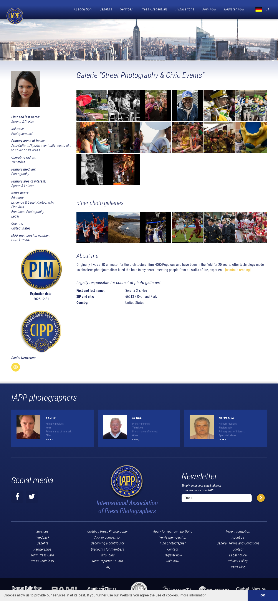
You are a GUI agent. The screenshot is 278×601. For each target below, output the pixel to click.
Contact (172, 548)
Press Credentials (154, 9)
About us (238, 536)
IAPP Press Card (42, 554)
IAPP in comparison (107, 536)
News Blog (237, 566)
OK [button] (262, 595)
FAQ (107, 566)
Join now (209, 9)
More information (238, 530)
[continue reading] (238, 269)
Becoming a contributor (107, 542)
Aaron (51, 417)
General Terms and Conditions (238, 542)
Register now (234, 9)
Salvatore (227, 417)
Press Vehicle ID (42, 560)
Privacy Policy (238, 560)
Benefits (106, 9)
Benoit (137, 417)
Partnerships (42, 548)
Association (83, 9)
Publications (184, 9)
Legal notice (238, 554)
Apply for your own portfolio (172, 530)
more (49, 438)
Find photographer (173, 542)
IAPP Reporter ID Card (107, 560)
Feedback (42, 536)
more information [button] (193, 595)
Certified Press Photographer (107, 530)
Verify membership (172, 536)
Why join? (107, 554)
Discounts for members (107, 548)
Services (126, 9)
